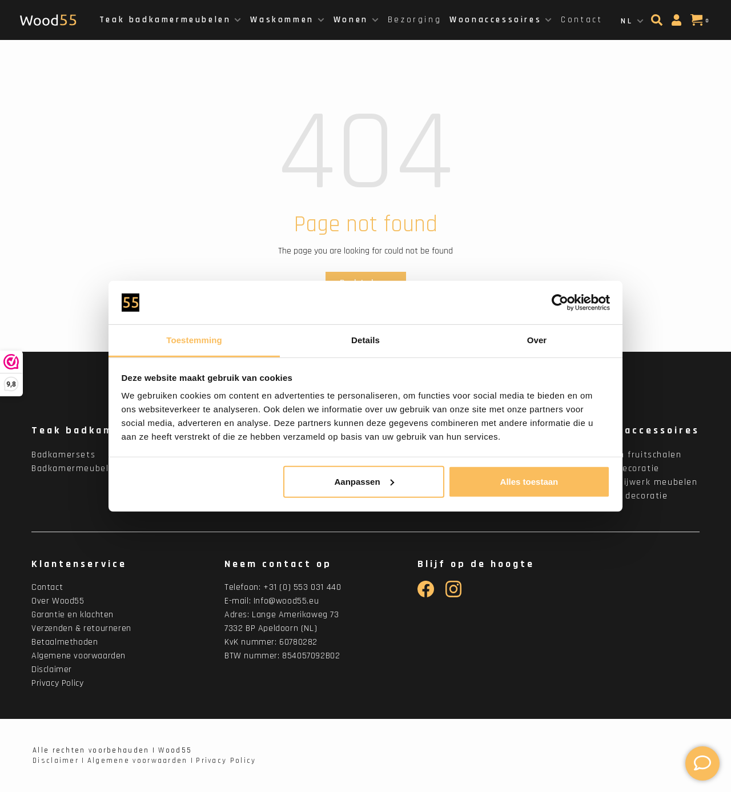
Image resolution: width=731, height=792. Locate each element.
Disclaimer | (59, 760)
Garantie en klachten (72, 615)
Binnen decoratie (630, 496)
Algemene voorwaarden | (140, 760)
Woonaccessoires (495, 19)
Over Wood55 (58, 601)
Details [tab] (365, 340)
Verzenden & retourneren (81, 628)
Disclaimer (51, 670)
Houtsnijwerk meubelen (645, 482)
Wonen (351, 19)
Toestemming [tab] (194, 340)
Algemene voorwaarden (78, 656)
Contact (582, 19)
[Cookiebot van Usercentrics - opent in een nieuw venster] (560, 302)
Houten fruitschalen (636, 455)
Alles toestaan (529, 482)
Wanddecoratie (626, 469)
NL (627, 21)
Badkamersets (63, 455)
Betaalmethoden (64, 642)
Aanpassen (364, 482)
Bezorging (414, 19)
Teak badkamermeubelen (165, 19)
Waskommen (282, 19)
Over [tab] (537, 340)
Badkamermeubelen (75, 469)
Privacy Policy (57, 683)
